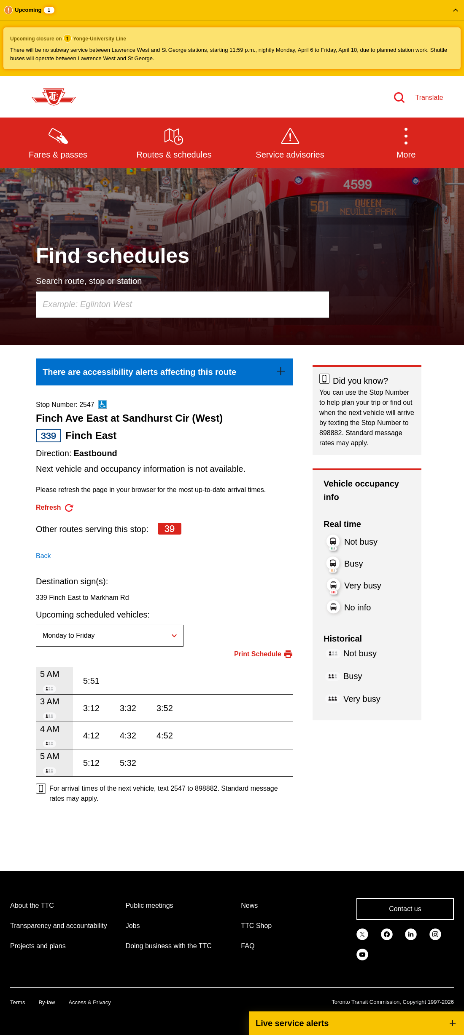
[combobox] (182, 304)
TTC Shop (256, 925)
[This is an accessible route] (102, 404)
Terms (17, 1002)
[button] (232, 38)
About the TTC (32, 905)
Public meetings (149, 905)
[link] (164, 371)
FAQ (247, 945)
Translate (429, 97)
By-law (46, 1002)
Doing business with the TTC (169, 945)
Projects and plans (38, 945)
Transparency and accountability (58, 925)
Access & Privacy (89, 1002)
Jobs (133, 925)
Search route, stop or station (89, 281)
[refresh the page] (55, 508)
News (249, 905)
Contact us (405, 908)
